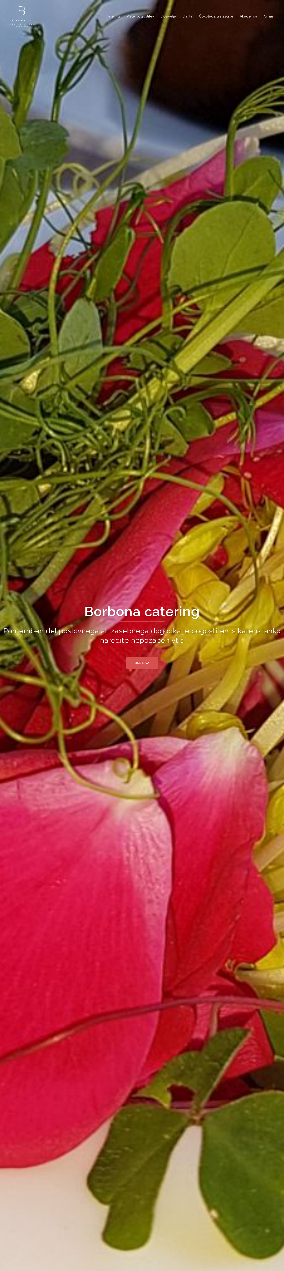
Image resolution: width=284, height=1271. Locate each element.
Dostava (142, 663)
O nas (269, 16)
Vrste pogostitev (140, 16)
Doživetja (168, 16)
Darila (187, 16)
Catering (113, 16)
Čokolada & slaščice (216, 16)
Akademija (248, 16)
